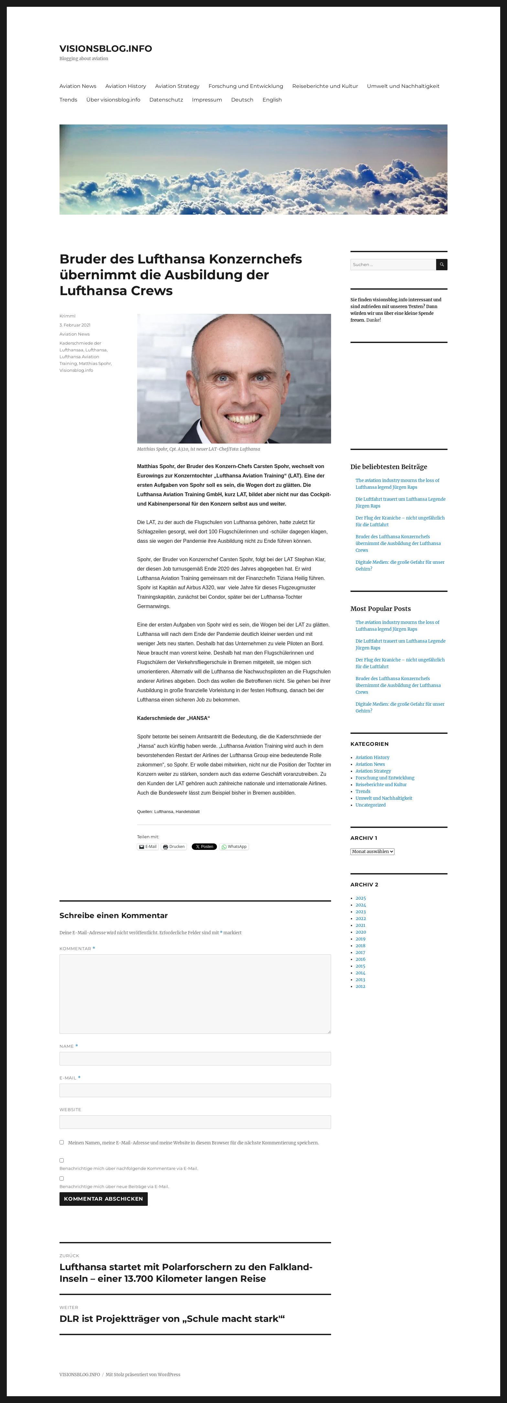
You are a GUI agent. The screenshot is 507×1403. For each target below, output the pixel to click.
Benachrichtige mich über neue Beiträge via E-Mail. (114, 1186)
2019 (361, 939)
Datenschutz (166, 100)
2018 (360, 945)
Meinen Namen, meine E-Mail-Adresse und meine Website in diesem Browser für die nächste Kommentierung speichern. (193, 1143)
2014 (360, 973)
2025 (361, 898)
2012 (360, 986)
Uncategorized (371, 805)
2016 (361, 959)
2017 (360, 952)
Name (68, 1046)
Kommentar (77, 948)
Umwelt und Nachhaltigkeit (403, 86)
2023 (361, 912)
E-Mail (70, 1078)
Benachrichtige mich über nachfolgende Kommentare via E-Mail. (128, 1168)
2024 (361, 905)
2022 (361, 918)
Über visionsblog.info (113, 100)
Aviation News (77, 86)
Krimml (67, 315)
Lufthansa (96, 349)
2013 (360, 979)
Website (70, 1109)
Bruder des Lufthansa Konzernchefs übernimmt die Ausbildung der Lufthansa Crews (398, 543)
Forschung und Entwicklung (246, 86)
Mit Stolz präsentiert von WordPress (143, 1374)
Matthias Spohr (95, 363)
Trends (68, 100)
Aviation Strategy (177, 86)
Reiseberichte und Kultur (325, 86)
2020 (361, 932)
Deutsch (242, 100)
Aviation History (125, 86)
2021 (360, 925)
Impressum (207, 100)
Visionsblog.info (76, 370)
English (272, 100)
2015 (360, 966)
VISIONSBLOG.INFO (105, 48)
